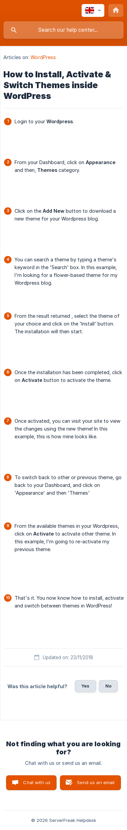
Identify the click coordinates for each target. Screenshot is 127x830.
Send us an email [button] (95, 782)
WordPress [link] (43, 57)
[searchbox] (63, 30)
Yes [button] (85, 686)
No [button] (108, 686)
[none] (93, 10)
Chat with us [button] (36, 782)
